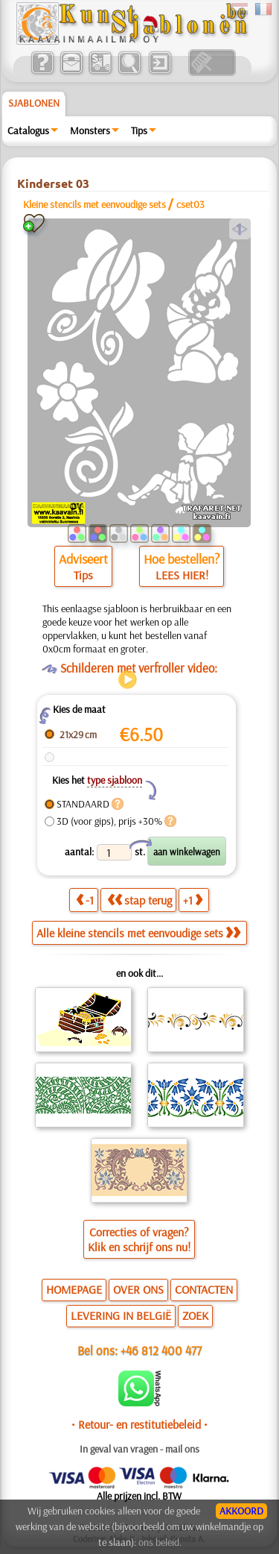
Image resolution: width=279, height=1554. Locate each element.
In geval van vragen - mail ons (139, 1449)
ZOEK (195, 1315)
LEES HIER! (181, 574)
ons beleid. (160, 1542)
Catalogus (28, 130)
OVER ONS (138, 1289)
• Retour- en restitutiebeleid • (139, 1424)
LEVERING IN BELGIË (121, 1315)
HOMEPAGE (74, 1289)
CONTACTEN (204, 1289)
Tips (139, 130)
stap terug (139, 900)
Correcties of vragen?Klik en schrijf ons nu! (139, 1239)
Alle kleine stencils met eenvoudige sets (138, 932)
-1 (85, 900)
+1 (192, 900)
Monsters (90, 130)
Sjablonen (34, 103)
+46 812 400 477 (161, 1350)
